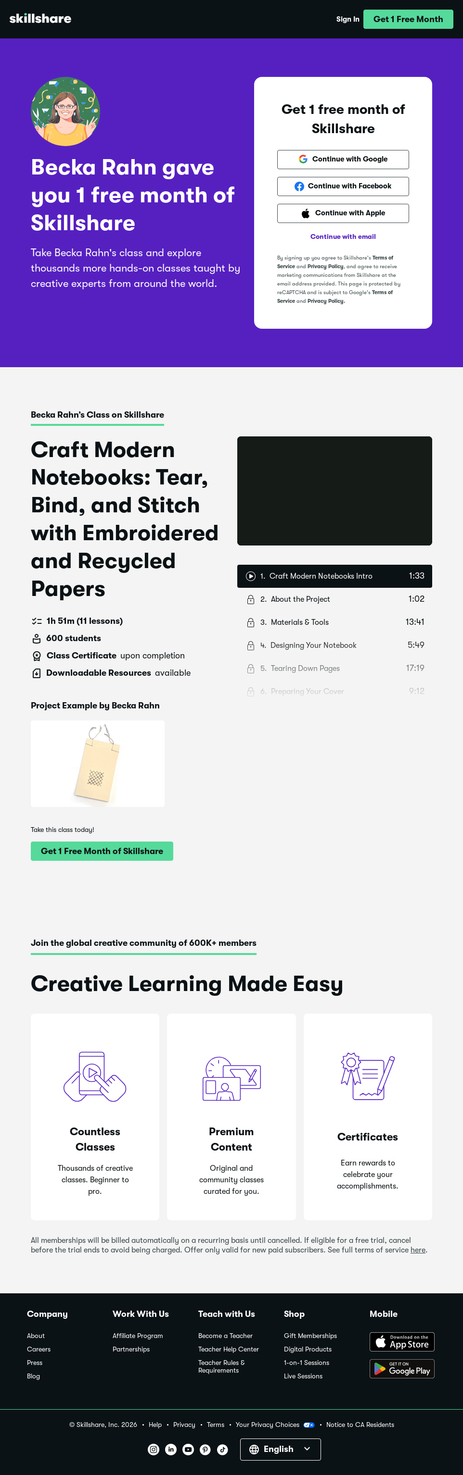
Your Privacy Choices (275, 1425)
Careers (39, 1349)
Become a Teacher (225, 1335)
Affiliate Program (138, 1335)
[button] (408, 19)
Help (155, 1424)
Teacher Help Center (228, 1349)
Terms (215, 1424)
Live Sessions (303, 1376)
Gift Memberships (310, 1335)
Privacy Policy (326, 266)
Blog (33, 1376)
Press (34, 1362)
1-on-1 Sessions (306, 1362)
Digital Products (308, 1349)
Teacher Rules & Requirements (221, 1366)
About (36, 1335)
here (418, 1250)
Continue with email (343, 236)
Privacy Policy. (326, 301)
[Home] (40, 19)
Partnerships (131, 1349)
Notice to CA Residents (360, 1424)
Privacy (184, 1424)
